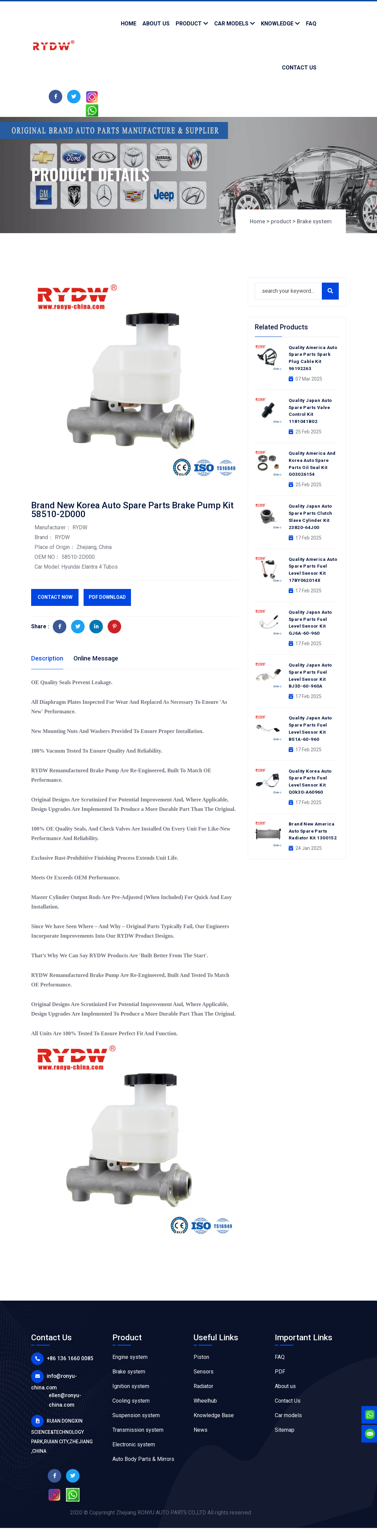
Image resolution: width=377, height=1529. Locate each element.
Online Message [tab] (101, 658)
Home (128, 23)
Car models (231, 23)
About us (285, 1387)
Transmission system (137, 1431)
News (200, 1431)
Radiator (203, 1387)
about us (156, 23)
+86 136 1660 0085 (65, 1359)
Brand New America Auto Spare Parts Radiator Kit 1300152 (313, 820)
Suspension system (136, 1416)
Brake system (313, 221)
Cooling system (131, 1402)
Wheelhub (205, 1402)
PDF (280, 1372)
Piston (201, 1358)
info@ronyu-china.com (70, 1376)
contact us (299, 67)
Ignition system (130, 1387)
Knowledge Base (214, 1416)
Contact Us (288, 1402)
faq (311, 23)
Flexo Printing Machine (302, 1445)
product (189, 23)
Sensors (204, 1372)
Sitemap (284, 1431)
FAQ (280, 1358)
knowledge (277, 23)
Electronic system (133, 1445)
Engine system (130, 1358)
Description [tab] (48, 658)
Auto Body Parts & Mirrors (143, 1460)
